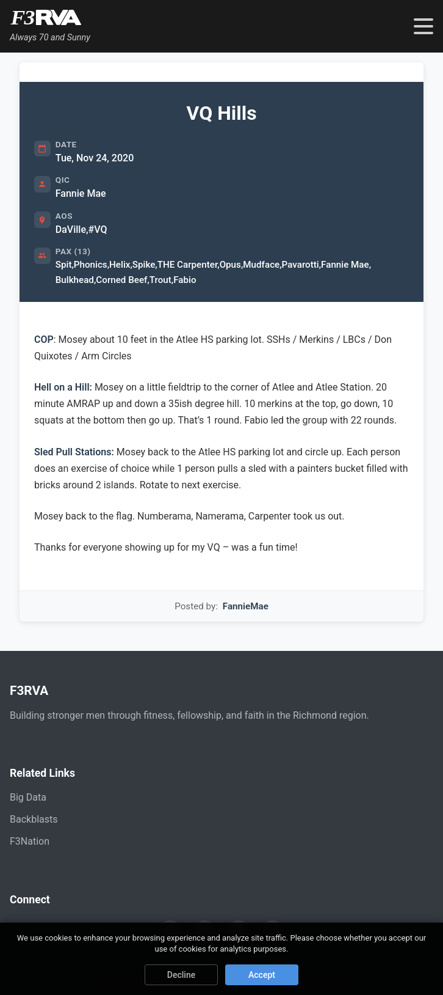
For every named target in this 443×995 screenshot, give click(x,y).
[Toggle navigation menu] (423, 26)
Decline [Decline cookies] (181, 975)
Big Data (28, 797)
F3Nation (29, 841)
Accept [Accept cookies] (261, 975)
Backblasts (33, 819)
